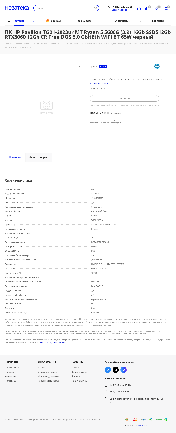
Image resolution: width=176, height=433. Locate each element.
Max (123, 370)
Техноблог (77, 367)
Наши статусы (79, 380)
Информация (47, 362)
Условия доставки (48, 376)
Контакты (10, 376)
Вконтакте (108, 370)
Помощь (77, 362)
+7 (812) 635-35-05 (122, 6)
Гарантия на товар (48, 380)
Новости (9, 371)
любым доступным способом (53, 342)
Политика (10, 380)
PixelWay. (143, 425)
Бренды (75, 376)
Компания (11, 362)
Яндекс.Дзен (116, 370)
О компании (12, 367)
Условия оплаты (47, 371)
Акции (41, 367)
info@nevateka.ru (119, 391)
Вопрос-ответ (79, 371)
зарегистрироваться (100, 83)
